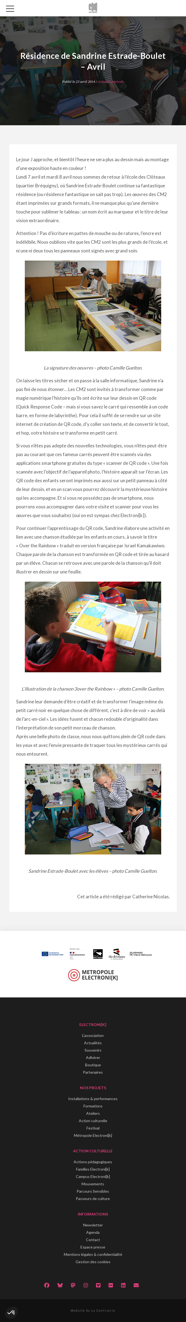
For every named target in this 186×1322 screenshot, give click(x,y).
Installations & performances (93, 1098)
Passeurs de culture (93, 1198)
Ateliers (93, 1113)
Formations (93, 1106)
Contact (93, 1239)
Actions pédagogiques (93, 1161)
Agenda (93, 1232)
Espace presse (92, 1247)
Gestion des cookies (93, 1261)
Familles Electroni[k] (93, 1169)
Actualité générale (111, 82)
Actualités (93, 1042)
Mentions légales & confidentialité (93, 1254)
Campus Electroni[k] (93, 1176)
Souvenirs (93, 1050)
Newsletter (93, 1225)
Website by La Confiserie (93, 1310)
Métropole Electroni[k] (93, 1135)
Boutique (93, 1065)
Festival (93, 1128)
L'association (93, 1035)
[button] (11, 1312)
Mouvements (93, 1183)
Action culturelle (93, 1120)
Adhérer (93, 1057)
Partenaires (93, 1072)
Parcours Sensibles (93, 1191)
